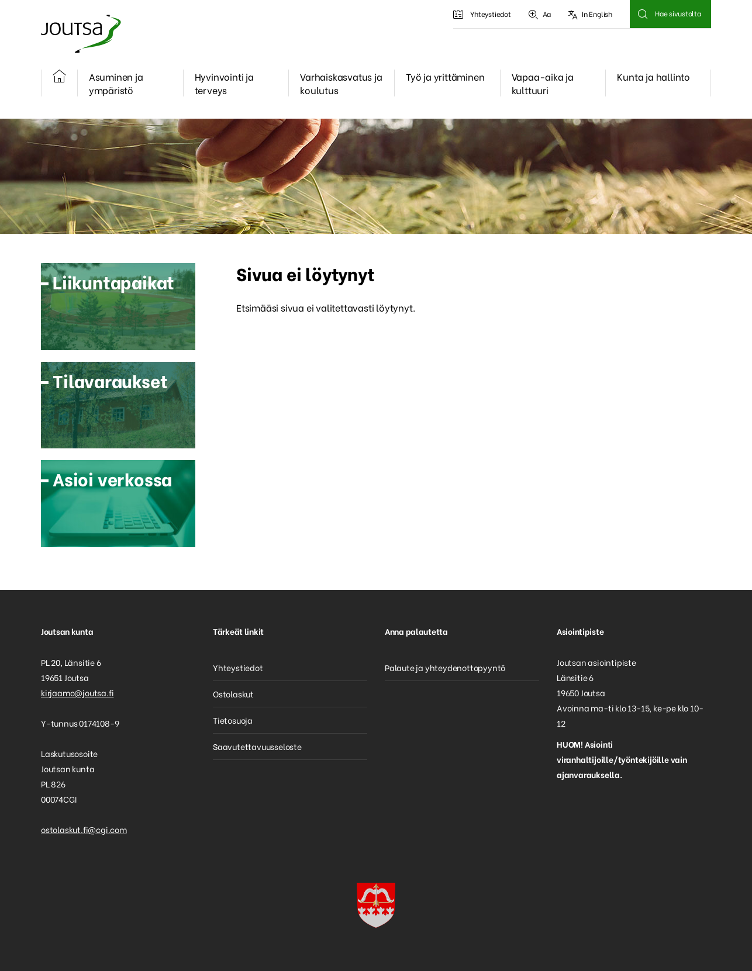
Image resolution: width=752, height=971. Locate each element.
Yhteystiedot (481, 14)
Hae (642, 14)
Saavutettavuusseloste (257, 746)
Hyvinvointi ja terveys (224, 83)
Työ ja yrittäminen (445, 76)
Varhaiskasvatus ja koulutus (341, 83)
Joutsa (80, 34)
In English (590, 14)
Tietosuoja (233, 720)
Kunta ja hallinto (653, 76)
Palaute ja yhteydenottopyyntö (445, 667)
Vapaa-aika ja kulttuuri (543, 83)
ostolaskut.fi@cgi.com (84, 829)
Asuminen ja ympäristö (116, 83)
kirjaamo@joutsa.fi (77, 692)
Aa (540, 14)
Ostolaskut (233, 693)
